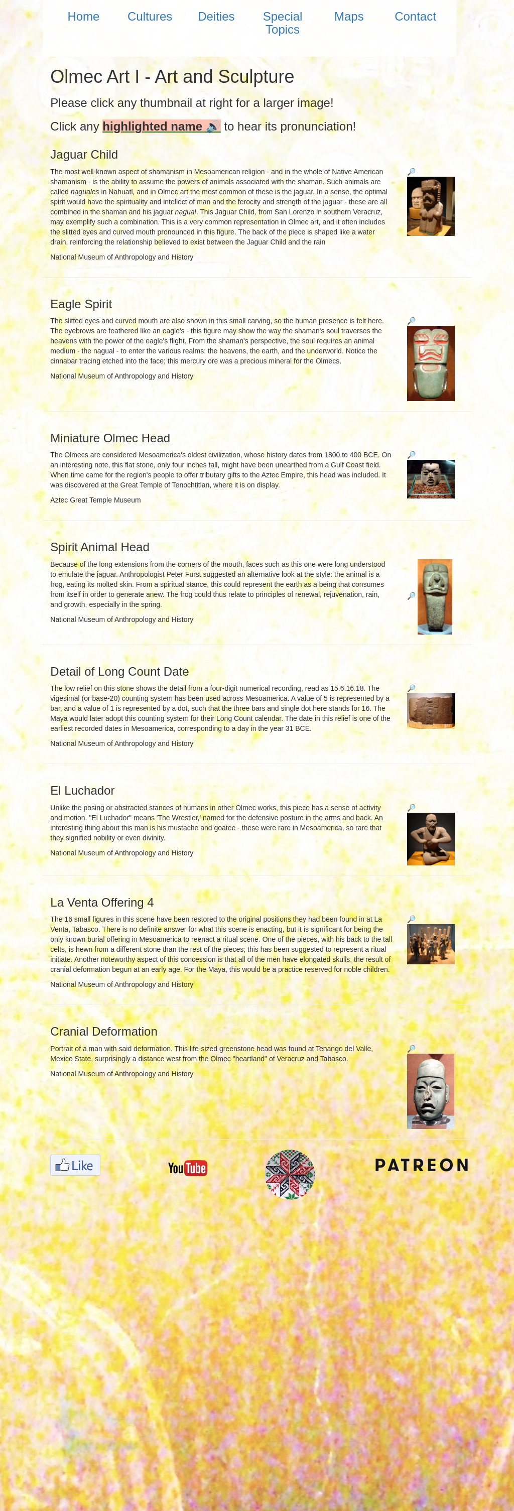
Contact (415, 16)
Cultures (149, 16)
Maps (349, 16)
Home (83, 16)
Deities (216, 16)
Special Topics (283, 23)
